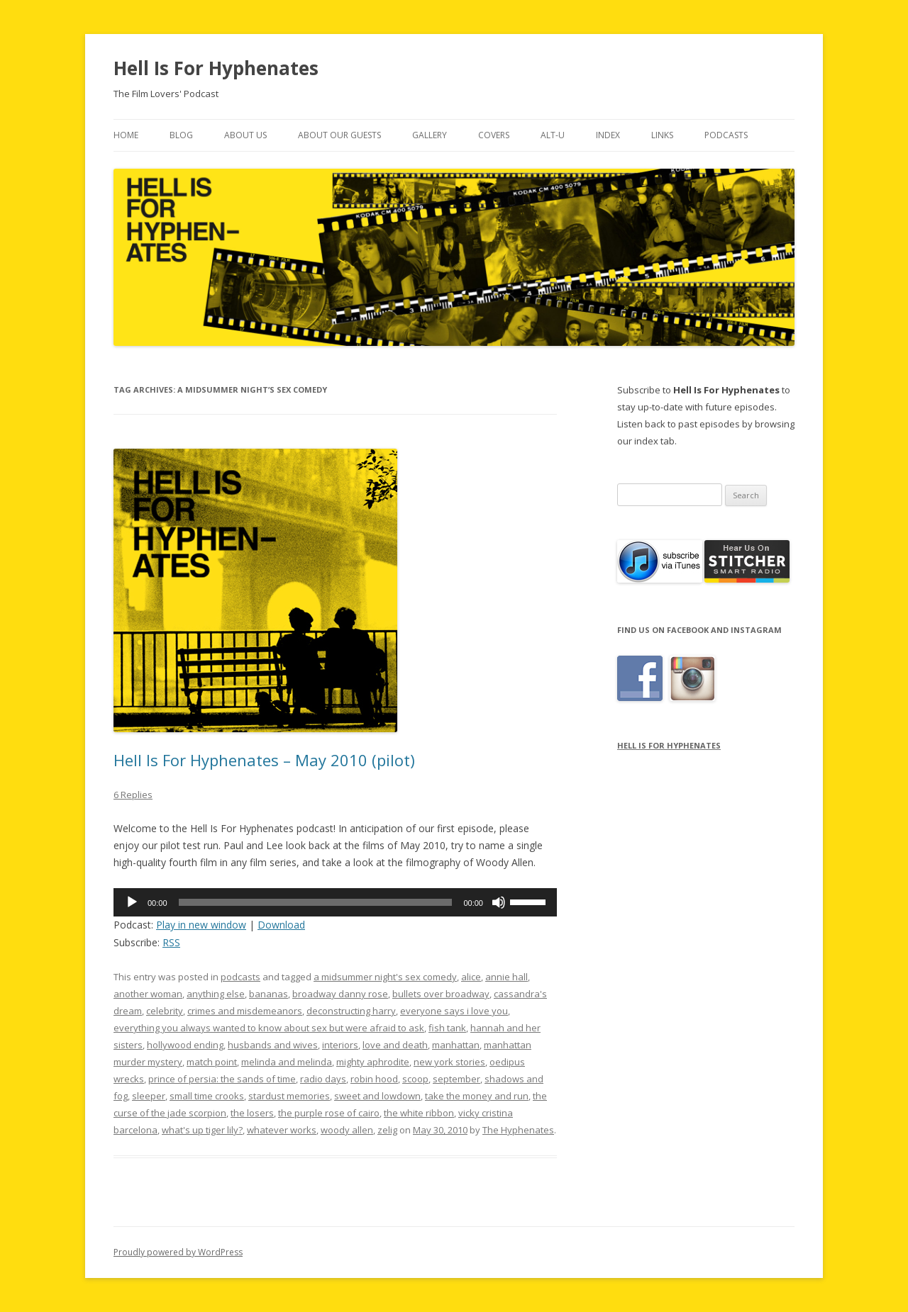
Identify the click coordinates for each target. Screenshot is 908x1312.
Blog (181, 135)
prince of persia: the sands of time (222, 1078)
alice (471, 976)
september (456, 1078)
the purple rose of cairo (329, 1112)
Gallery (429, 135)
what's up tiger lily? (202, 1129)
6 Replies (133, 794)
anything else (216, 993)
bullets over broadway (440, 993)
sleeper (148, 1095)
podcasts (240, 976)
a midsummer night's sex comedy (385, 976)
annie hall (506, 976)
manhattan (456, 1044)
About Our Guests (339, 135)
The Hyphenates (518, 1129)
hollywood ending (185, 1044)
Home (126, 135)
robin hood (374, 1078)
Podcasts (726, 135)
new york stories (449, 1061)
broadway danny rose (340, 993)
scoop (415, 1078)
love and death (395, 1044)
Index (608, 135)
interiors (340, 1044)
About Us (245, 135)
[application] (335, 902)
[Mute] (499, 902)
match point (212, 1061)
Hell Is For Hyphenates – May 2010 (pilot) (264, 759)
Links (662, 135)
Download (281, 924)
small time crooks (207, 1095)
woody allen (347, 1129)
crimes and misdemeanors (244, 1010)
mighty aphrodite (372, 1061)
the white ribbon (419, 1112)
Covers (493, 135)
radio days (323, 1078)
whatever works (281, 1129)
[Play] (132, 902)
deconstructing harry (351, 1010)
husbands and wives (273, 1044)
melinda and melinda (286, 1061)
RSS (171, 942)
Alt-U (553, 135)
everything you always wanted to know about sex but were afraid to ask (269, 1027)
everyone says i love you (454, 1010)
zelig (387, 1129)
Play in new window (201, 924)
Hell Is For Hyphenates (216, 68)
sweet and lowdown (377, 1095)
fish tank (447, 1027)
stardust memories (289, 1095)
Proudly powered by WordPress (178, 1252)
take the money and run (476, 1095)
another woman (148, 993)
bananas (268, 993)
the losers (252, 1112)
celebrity (164, 1010)
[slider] (316, 902)
